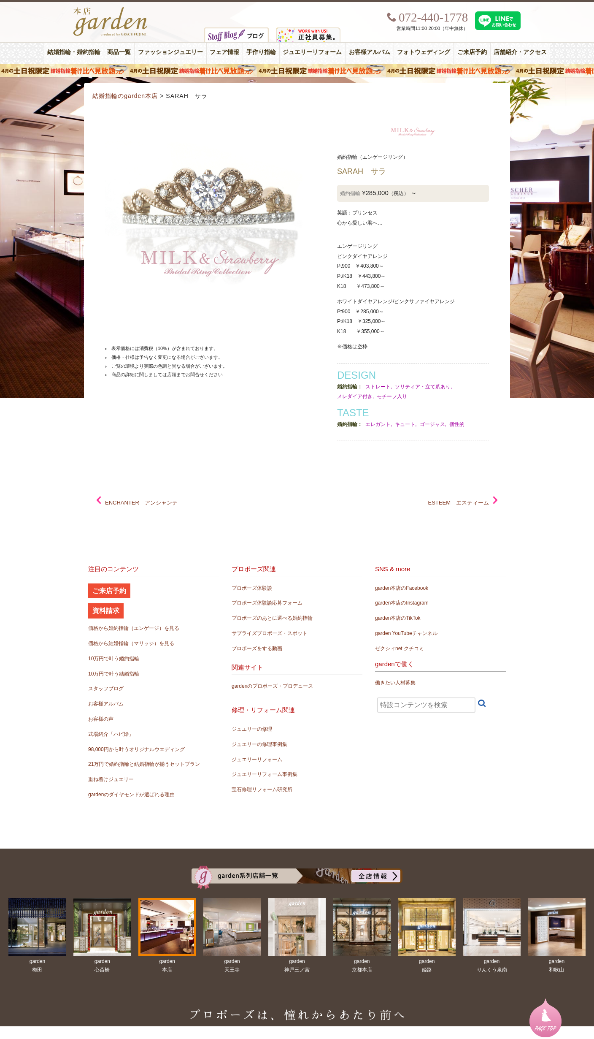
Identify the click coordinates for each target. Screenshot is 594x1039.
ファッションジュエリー (170, 52)
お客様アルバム (369, 52)
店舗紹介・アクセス (520, 52)
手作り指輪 (261, 52)
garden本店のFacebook (401, 588)
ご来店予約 (472, 52)
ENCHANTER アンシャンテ (141, 502)
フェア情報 (224, 52)
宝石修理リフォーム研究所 (262, 789)
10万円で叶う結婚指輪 (113, 674)
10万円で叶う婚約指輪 (113, 659)
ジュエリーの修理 (252, 729)
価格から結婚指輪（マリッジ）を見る (131, 643)
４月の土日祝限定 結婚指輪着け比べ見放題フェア (297, 70)
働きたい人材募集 (395, 683)
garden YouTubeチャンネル (406, 633)
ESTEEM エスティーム (458, 502)
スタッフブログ (106, 689)
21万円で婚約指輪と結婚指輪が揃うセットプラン (144, 764)
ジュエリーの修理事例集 (259, 744)
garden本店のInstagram (402, 603)
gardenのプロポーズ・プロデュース (272, 686)
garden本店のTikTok (398, 618)
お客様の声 (100, 719)
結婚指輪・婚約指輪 (73, 52)
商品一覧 (119, 52)
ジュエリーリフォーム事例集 (264, 774)
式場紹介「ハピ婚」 (111, 734)
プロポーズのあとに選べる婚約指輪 (272, 618)
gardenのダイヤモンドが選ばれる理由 (131, 795)
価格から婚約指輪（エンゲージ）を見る (133, 628)
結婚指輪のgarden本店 (125, 95)
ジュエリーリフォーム (312, 52)
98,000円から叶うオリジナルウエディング (136, 749)
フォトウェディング (423, 52)
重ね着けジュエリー (111, 779)
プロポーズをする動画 (257, 648)
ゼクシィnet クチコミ (399, 648)
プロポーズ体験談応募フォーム (267, 603)
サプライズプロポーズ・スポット (270, 633)
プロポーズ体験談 (252, 588)
